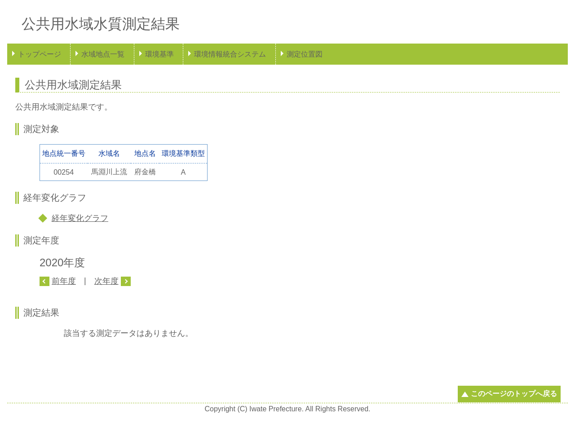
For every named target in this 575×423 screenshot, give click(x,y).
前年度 (64, 281)
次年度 (106, 281)
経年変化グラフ (80, 218)
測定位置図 (305, 54)
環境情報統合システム (230, 54)
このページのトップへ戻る (514, 393)
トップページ (39, 54)
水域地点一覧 (102, 54)
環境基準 (159, 54)
